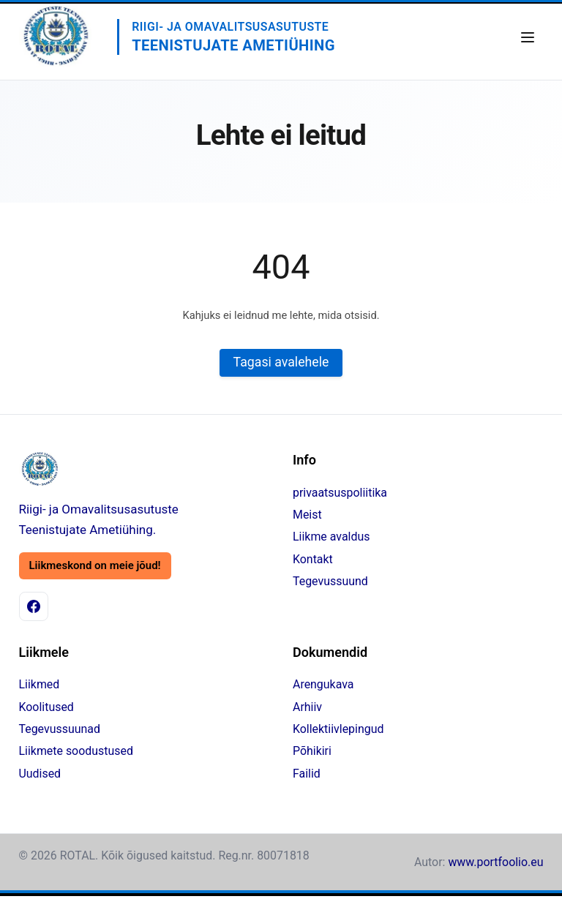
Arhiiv (307, 707)
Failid (307, 773)
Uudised (40, 773)
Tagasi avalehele (280, 362)
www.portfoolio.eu (495, 862)
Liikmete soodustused (76, 752)
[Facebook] (33, 606)
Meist (307, 515)
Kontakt (313, 559)
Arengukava (323, 685)
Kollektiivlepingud (338, 729)
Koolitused (46, 707)
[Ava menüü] (528, 37)
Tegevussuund (330, 581)
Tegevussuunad (59, 729)
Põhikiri (312, 752)
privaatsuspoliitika (340, 493)
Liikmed (39, 685)
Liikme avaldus (331, 537)
